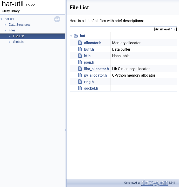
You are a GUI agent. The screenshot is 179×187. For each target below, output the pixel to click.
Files (12, 30)
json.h (89, 62)
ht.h (87, 56)
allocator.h (92, 43)
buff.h (89, 49)
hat (82, 36)
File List (18, 36)
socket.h (91, 88)
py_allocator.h (95, 75)
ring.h (89, 82)
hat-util (9, 19)
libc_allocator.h (96, 69)
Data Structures (19, 24)
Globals (18, 42)
